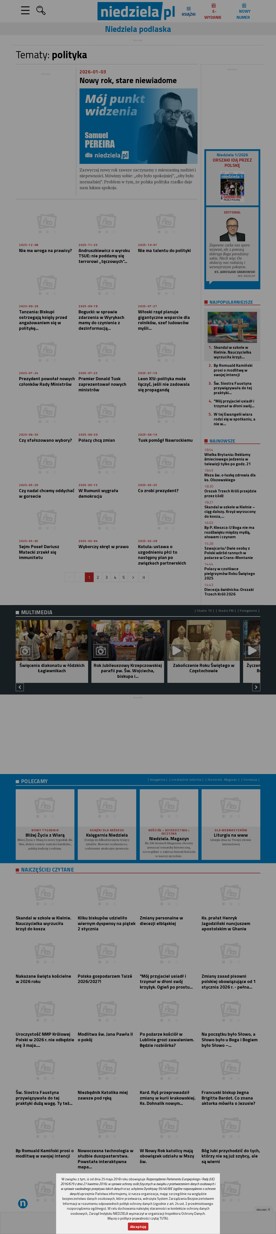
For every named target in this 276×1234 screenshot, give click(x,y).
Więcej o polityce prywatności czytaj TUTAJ (137, 1218)
